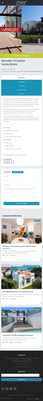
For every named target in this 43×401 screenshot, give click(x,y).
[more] (25, 253)
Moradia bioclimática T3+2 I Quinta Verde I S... (18, 292)
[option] (11, 29)
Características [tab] (21, 90)
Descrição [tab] (21, 78)
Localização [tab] (21, 82)
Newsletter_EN (9, 161)
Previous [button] (1, 29)
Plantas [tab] (21, 94)
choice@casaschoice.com (23, 366)
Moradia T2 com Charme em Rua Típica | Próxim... (19, 246)
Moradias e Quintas (7, 69)
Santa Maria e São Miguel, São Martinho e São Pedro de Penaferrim (21, 71)
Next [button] (40, 29)
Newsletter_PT (9, 163)
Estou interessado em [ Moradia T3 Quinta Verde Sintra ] (21, 194)
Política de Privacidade (6, 398)
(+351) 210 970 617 (22, 364)
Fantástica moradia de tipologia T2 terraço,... (18, 335)
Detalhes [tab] (21, 86)
